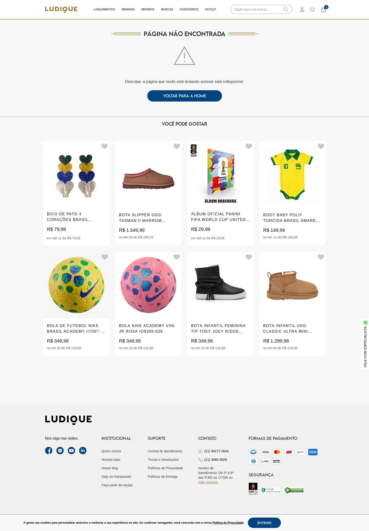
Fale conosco (208, 482)
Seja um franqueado (116, 476)
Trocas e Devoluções (163, 460)
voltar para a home (184, 95)
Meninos (147, 9)
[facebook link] (49, 450)
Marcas (167, 9)
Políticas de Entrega (162, 476)
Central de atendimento (165, 451)
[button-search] (285, 9)
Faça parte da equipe (117, 485)
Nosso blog (110, 468)
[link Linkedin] (82, 450)
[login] (302, 9)
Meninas (128, 9)
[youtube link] (71, 450)
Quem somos (111, 451)
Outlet (210, 9)
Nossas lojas (111, 460)
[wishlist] (312, 9)
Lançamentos (104, 9)
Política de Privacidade (228, 522)
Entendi (264, 523)
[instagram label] (60, 450)
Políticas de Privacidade (165, 468)
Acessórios (189, 9)
